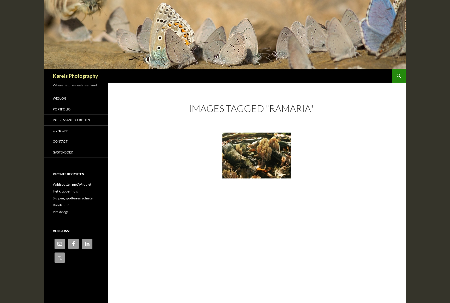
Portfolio (62, 109)
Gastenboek (63, 152)
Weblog (59, 98)
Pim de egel (61, 212)
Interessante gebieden (71, 120)
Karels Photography (75, 76)
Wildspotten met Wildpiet (72, 184)
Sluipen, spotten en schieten (73, 198)
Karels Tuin (61, 205)
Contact (60, 141)
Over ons (60, 131)
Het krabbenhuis (65, 191)
